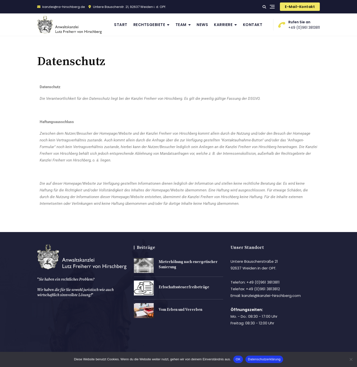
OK (238, 359)
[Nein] (350, 359)
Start (120, 24)
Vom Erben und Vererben (180, 309)
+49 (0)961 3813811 (299, 24)
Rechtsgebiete (149, 24)
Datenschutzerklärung (264, 359)
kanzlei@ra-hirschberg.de (61, 6)
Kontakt (253, 24)
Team (181, 24)
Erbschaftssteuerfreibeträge (184, 287)
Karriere (223, 24)
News (202, 24)
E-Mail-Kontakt (300, 6)
